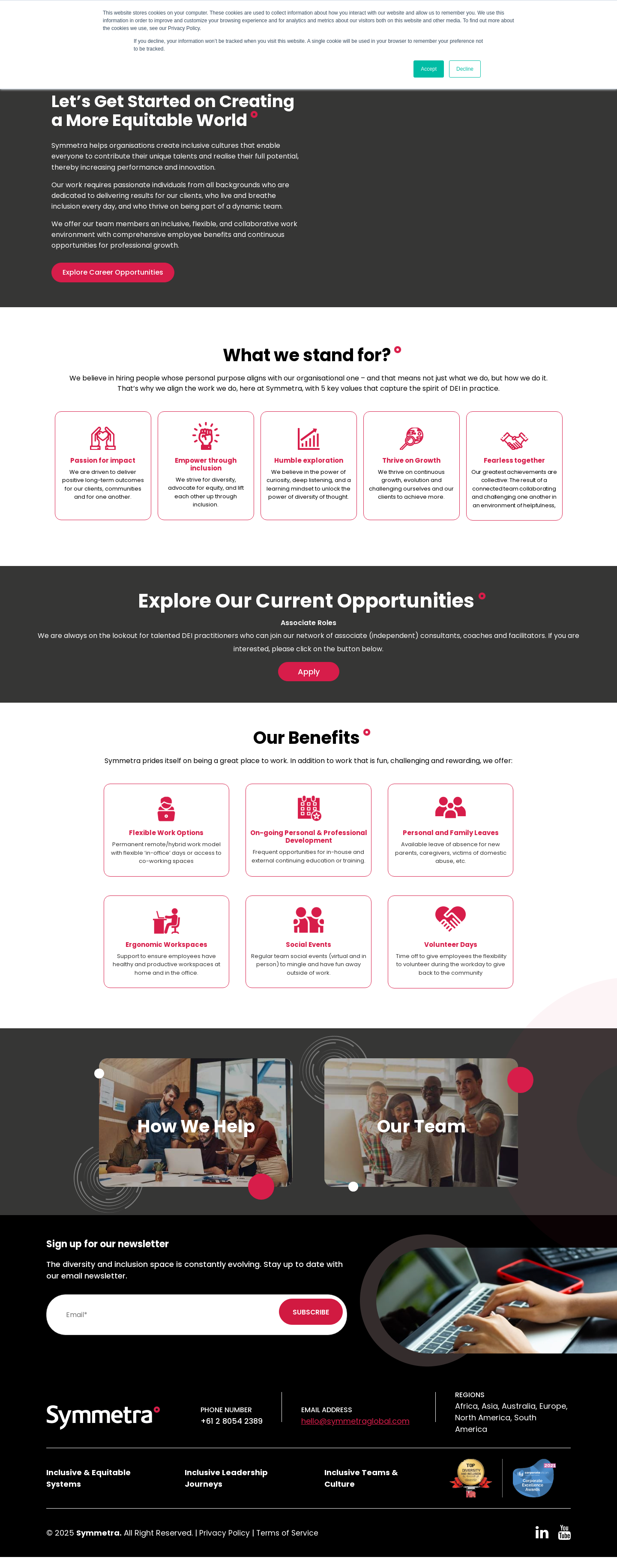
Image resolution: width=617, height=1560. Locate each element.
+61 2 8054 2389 (232, 1424)
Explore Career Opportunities (113, 272)
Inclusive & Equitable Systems (88, 1481)
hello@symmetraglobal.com (355, 1424)
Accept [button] (429, 69)
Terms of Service (289, 1535)
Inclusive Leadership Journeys (226, 1481)
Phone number (226, 1413)
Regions (470, 1398)
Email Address (326, 1413)
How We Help (196, 1128)
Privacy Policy (225, 1535)
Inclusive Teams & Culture (361, 1481)
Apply (309, 673)
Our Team (421, 1128)
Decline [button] (464, 69)
